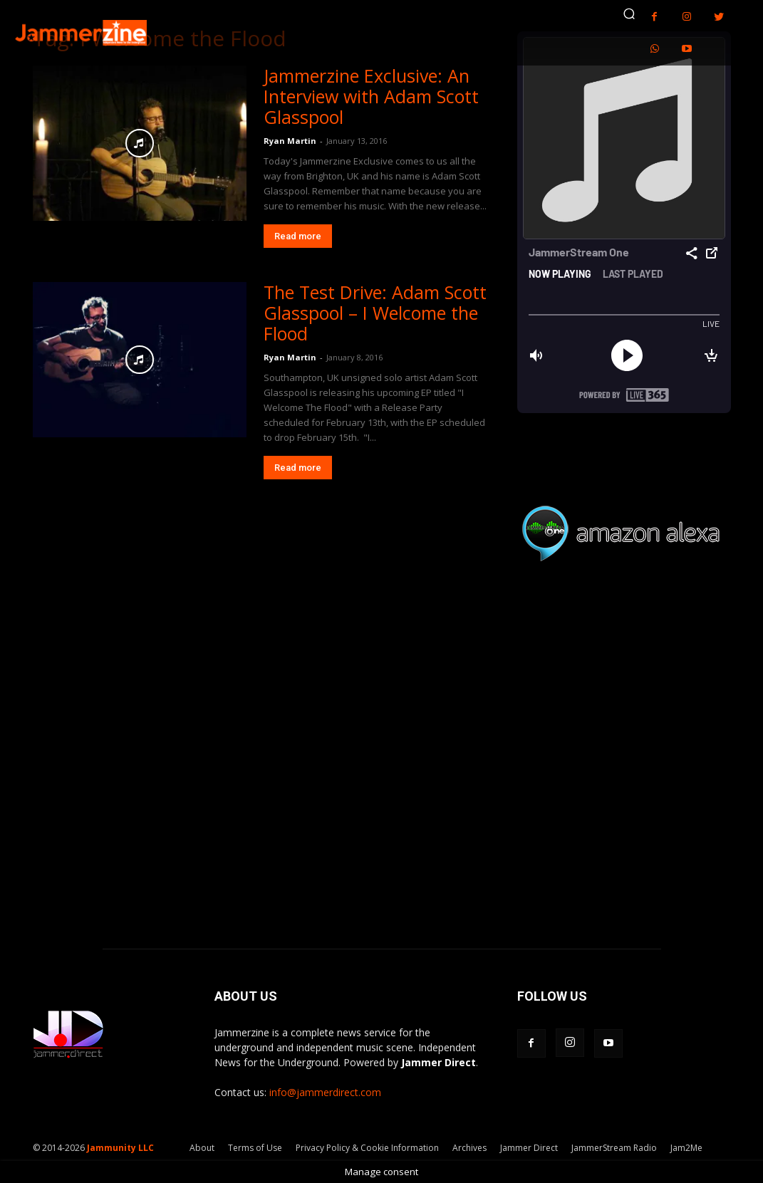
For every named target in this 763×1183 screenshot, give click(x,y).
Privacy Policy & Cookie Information (367, 1148)
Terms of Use (255, 1148)
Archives (469, 1148)
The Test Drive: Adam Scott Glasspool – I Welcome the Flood (375, 312)
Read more (297, 236)
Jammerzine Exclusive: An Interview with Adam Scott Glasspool (371, 96)
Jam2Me (686, 1148)
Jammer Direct (529, 1148)
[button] (629, 13)
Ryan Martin (290, 140)
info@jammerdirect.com (325, 1092)
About (202, 1148)
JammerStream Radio (614, 1148)
